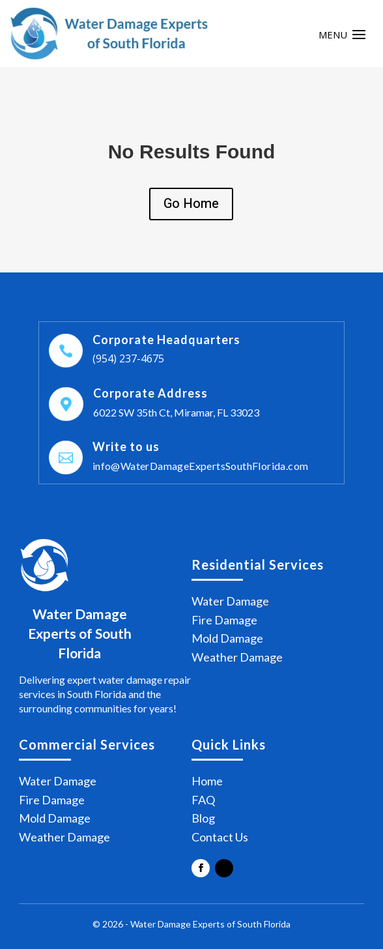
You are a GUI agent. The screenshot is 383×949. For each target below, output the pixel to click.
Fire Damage (224, 620)
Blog (203, 818)
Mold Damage (227, 638)
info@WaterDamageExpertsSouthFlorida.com (200, 466)
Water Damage (230, 601)
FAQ (203, 800)
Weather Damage (237, 657)
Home (207, 781)
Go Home (191, 203)
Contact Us (220, 837)
